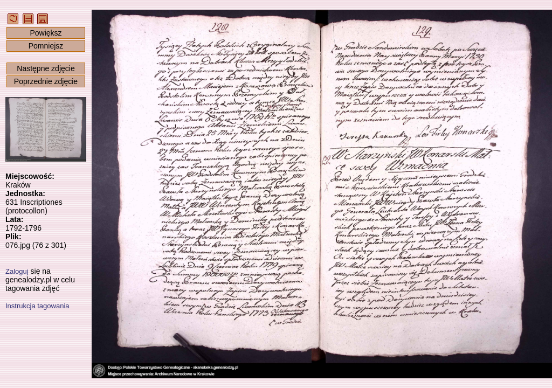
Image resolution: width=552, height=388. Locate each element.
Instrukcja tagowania (37, 306)
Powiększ (45, 33)
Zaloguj (17, 271)
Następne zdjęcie (45, 68)
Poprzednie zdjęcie (46, 81)
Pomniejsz (46, 45)
